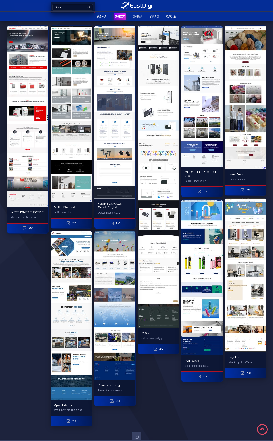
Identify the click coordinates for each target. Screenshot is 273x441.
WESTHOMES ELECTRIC (27, 212)
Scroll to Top (262, 429)
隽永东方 (102, 16)
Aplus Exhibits (63, 405)
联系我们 (171, 16)
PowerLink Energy (109, 385)
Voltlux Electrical (64, 207)
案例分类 (138, 16)
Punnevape (192, 360)
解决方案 (154, 16)
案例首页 (120, 16)
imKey (145, 333)
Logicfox (233, 357)
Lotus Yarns (235, 174)
